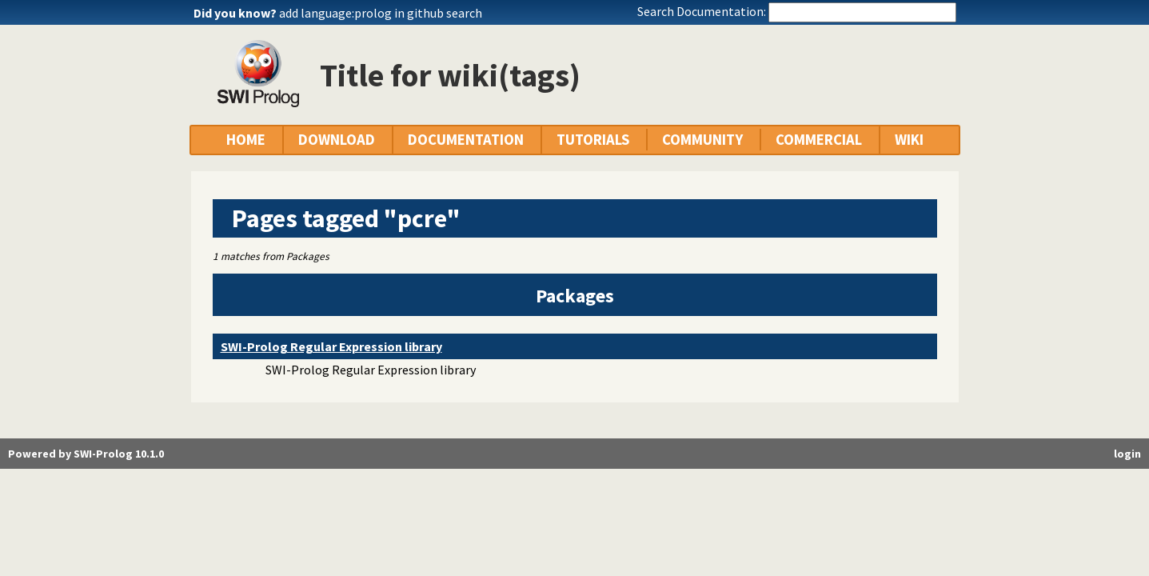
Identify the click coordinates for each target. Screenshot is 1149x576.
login (1127, 453)
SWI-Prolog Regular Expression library (331, 346)
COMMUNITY (702, 139)
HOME (245, 139)
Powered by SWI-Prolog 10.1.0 (86, 453)
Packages (575, 295)
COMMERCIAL (819, 139)
